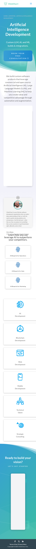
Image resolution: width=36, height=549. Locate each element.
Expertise (12, 16)
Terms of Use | (14, 544)
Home (6, 16)
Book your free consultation (18, 55)
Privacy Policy (22, 544)
